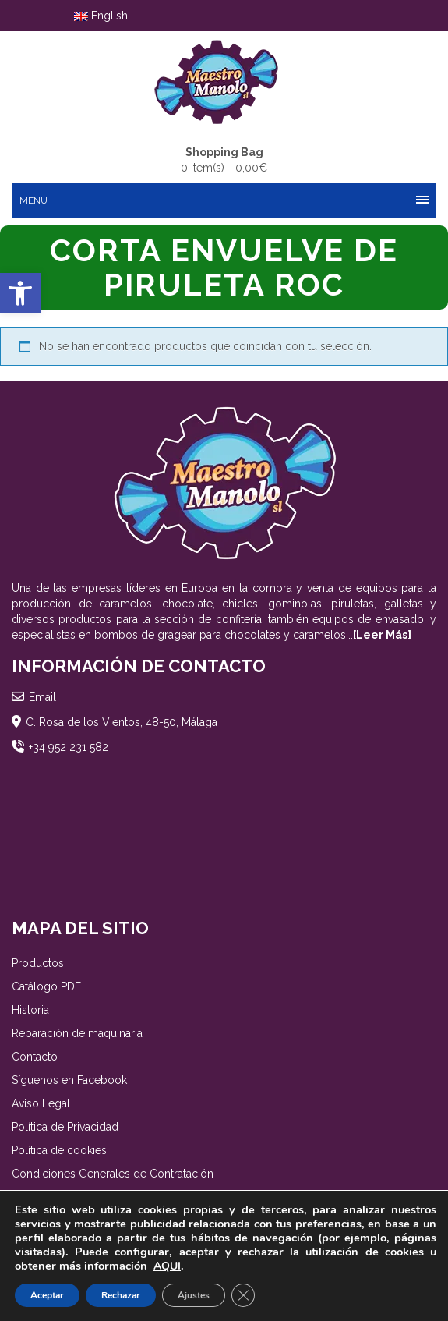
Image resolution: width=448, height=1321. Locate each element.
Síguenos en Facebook (69, 1080)
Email (42, 697)
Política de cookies (59, 1150)
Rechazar (120, 1295)
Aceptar (47, 1295)
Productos (38, 963)
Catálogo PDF (46, 986)
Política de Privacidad (65, 1127)
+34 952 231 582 (68, 747)
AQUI (167, 1266)
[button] (20, 293)
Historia (30, 1010)
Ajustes (194, 1295)
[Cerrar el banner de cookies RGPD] (243, 1295)
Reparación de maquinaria (77, 1033)
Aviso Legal (41, 1103)
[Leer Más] (382, 635)
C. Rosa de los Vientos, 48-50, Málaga (121, 722)
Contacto (35, 1056)
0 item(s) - (224, 159)
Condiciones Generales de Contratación (112, 1173)
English (101, 15)
